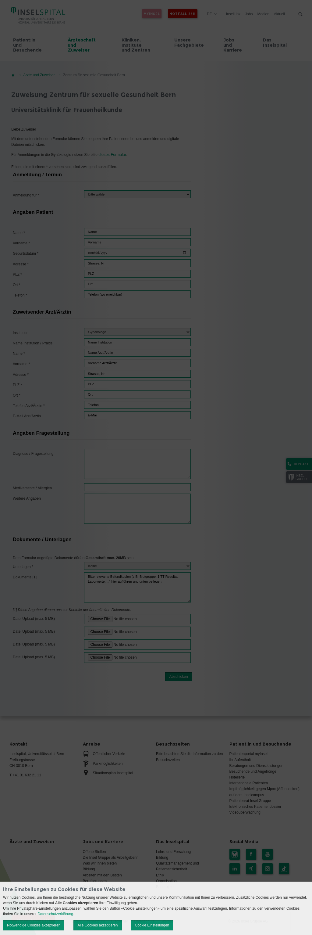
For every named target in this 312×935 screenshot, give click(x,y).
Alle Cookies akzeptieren (97, 925)
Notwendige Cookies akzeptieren (33, 925)
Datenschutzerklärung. (55, 914)
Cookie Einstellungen (152, 925)
